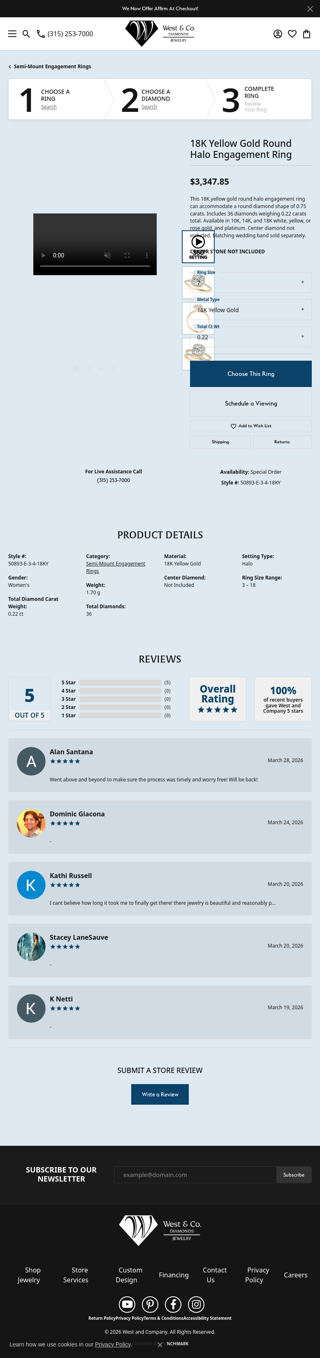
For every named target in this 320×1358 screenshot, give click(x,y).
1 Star (69, 715)
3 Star (69, 698)
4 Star (69, 690)
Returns (282, 442)
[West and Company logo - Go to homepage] (160, 34)
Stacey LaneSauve (79, 937)
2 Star (69, 707)
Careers (296, 1274)
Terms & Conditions (163, 1318)
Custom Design (129, 1274)
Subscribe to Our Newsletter (61, 1174)
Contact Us (215, 1274)
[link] (64, 33)
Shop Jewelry (29, 1274)
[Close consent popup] (160, 1344)
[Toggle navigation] (10, 33)
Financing (174, 1274)
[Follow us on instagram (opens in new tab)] (196, 1304)
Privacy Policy (257, 1274)
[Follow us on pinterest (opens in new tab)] (150, 1304)
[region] (95, 300)
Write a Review (160, 1094)
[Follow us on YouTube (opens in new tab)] (127, 1304)
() (168, 682)
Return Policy (102, 1318)
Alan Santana (71, 751)
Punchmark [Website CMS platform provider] (175, 1343)
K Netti (61, 998)
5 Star (69, 682)
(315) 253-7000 (113, 480)
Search (49, 107)
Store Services (75, 1274)
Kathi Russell (71, 875)
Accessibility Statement (207, 1318)
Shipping (220, 442)
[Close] (310, 9)
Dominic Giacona (77, 813)
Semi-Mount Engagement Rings (52, 66)
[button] (26, 33)
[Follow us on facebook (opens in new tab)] (173, 1304)
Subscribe (293, 1175)
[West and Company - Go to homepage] (160, 1232)
